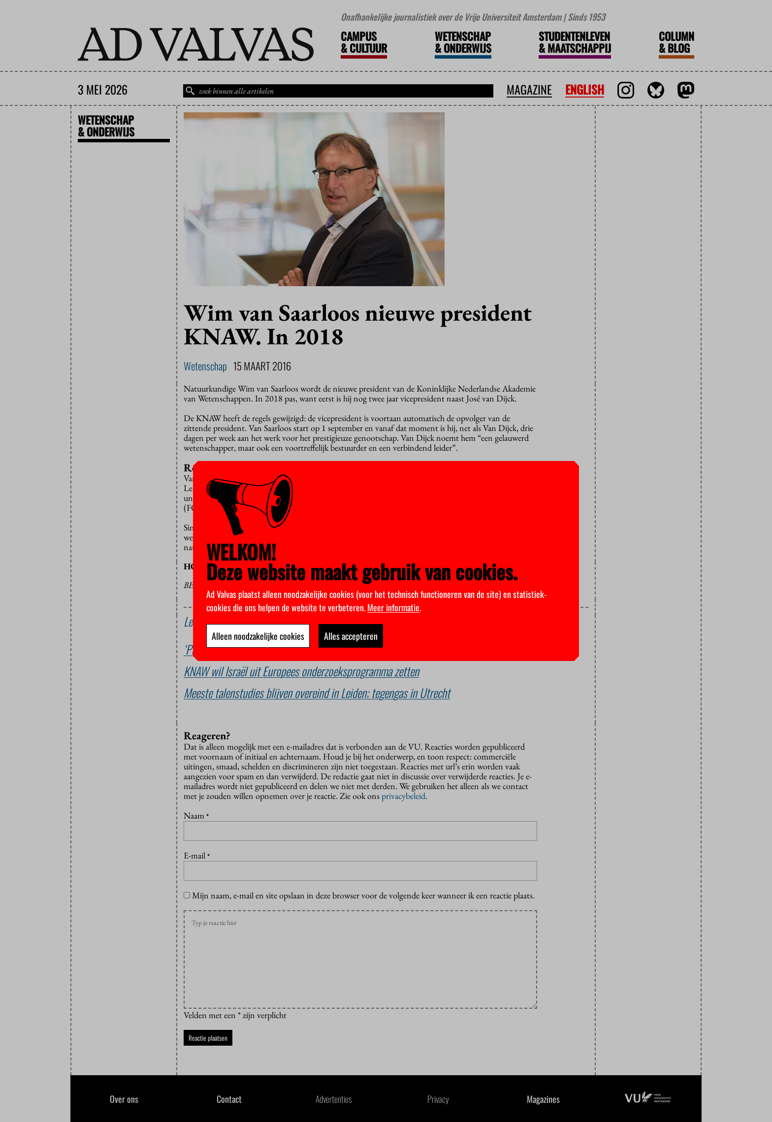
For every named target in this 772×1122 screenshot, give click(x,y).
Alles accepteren (351, 635)
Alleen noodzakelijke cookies (258, 635)
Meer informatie (393, 607)
